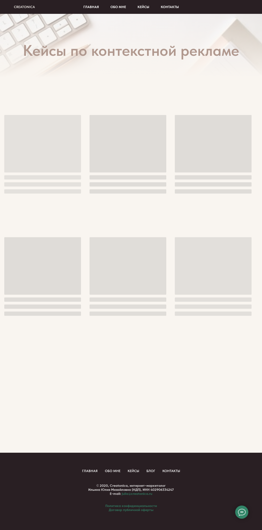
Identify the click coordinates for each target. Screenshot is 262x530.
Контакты (170, 7)
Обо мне (118, 7)
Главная (91, 7)
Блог (150, 471)
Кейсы (143, 7)
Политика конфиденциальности (131, 506)
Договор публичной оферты (131, 510)
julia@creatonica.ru (137, 494)
